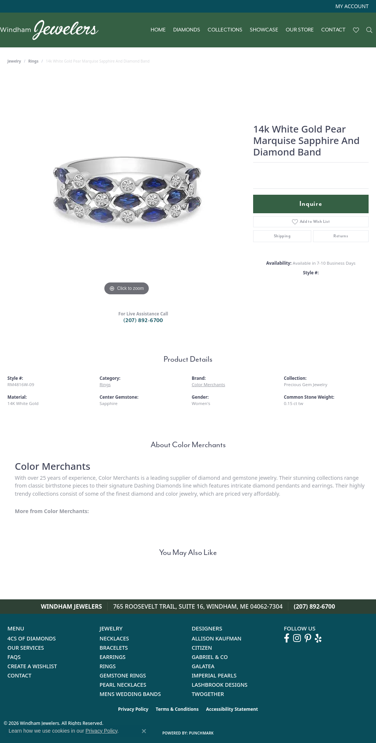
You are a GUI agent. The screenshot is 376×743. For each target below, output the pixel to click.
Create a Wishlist (32, 666)
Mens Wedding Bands (130, 693)
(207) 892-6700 (143, 320)
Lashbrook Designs (220, 684)
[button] (351, 6)
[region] (127, 186)
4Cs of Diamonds (31, 638)
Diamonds (186, 30)
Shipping (282, 236)
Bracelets (114, 647)
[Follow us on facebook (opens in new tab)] (286, 638)
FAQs (14, 656)
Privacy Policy (133, 709)
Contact (333, 30)
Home (158, 30)
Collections (225, 30)
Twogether (208, 693)
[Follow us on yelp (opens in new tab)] (318, 638)
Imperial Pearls (214, 675)
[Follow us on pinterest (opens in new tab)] (308, 638)
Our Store (300, 30)
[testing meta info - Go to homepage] (53, 30)
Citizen (202, 647)
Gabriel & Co (210, 656)
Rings (33, 61)
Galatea (203, 666)
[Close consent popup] (144, 731)
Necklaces (114, 638)
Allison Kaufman (217, 638)
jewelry (14, 61)
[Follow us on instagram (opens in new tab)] (297, 638)
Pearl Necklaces (123, 684)
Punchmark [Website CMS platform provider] (201, 733)
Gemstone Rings (123, 675)
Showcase (264, 30)
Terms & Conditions (177, 709)
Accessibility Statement (232, 709)
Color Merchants (208, 384)
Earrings (112, 656)
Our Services (25, 647)
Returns (340, 236)
